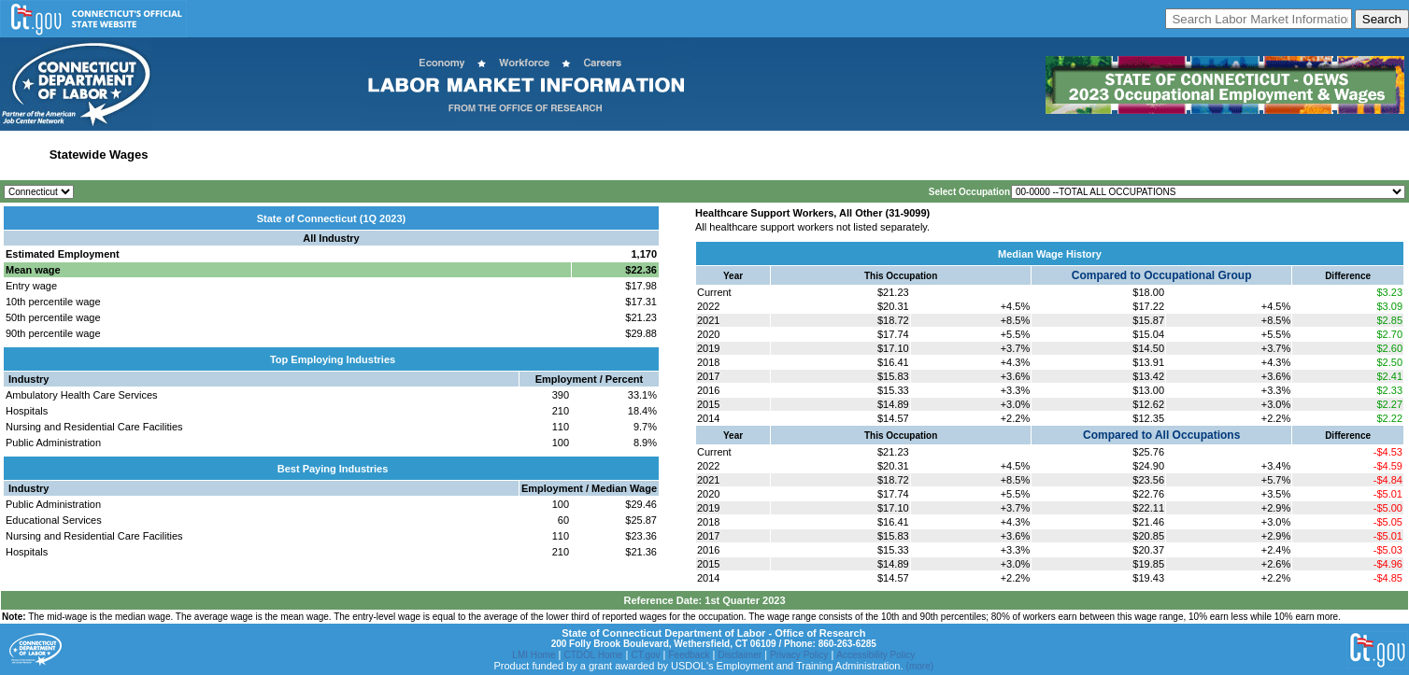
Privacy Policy (799, 655)
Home (22, 155)
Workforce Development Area (460, 155)
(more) (919, 666)
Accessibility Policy (875, 655)
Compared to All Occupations (1161, 435)
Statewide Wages (99, 155)
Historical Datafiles (601, 155)
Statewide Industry (209, 155)
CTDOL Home (592, 655)
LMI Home (533, 655)
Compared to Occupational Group (1162, 275)
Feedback (689, 655)
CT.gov (645, 655)
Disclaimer (739, 655)
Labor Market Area (320, 155)
